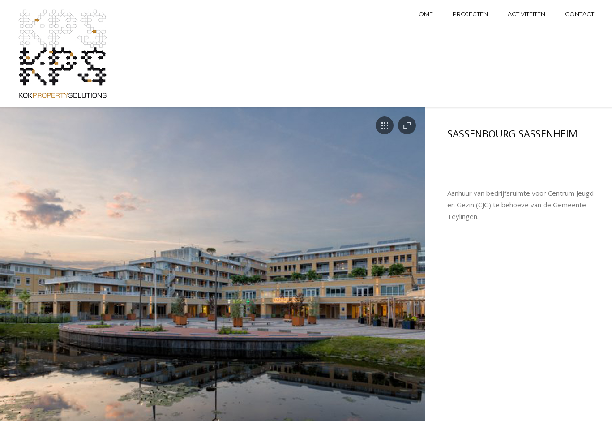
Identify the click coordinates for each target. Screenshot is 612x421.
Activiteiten (526, 13)
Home (423, 13)
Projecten (470, 13)
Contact (579, 13)
